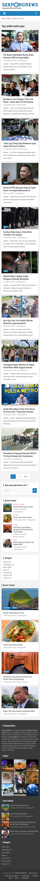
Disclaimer (25, 878)
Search (35, 490)
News (5, 50)
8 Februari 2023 (8, 193)
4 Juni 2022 (7, 459)
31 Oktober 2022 (8, 282)
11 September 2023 (10, 149)
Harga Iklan (25, 876)
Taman (22, 504)
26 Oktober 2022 (8, 326)
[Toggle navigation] (4, 13)
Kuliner (15, 515)
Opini (5, 570)
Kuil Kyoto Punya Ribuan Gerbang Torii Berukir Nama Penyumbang (23, 529)
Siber (17, 878)
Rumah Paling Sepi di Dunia (23, 507)
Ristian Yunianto (18, 537)
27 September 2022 (10, 370)
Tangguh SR (31, 520)
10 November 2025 (19, 547)
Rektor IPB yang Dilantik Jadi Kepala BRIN (19, 711)
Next (25, 476)
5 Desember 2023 (9, 105)
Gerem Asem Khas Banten (22, 517)
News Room (33, 873)
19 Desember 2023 (9, 60)
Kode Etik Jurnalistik (12, 876)
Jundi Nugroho (22, 60)
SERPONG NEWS (21, 873)
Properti (16, 504)
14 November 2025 (19, 509)
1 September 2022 (9, 414)
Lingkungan (7, 565)
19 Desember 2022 (9, 237)
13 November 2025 (19, 520)
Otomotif (6, 573)
